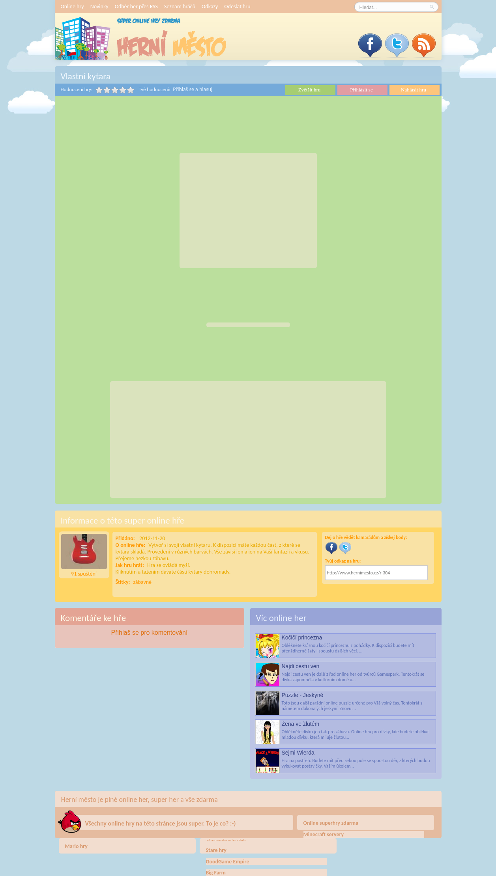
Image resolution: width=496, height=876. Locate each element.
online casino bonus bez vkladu (226, 840)
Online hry (72, 6)
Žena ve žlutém (301, 724)
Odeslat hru (237, 6)
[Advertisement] (248, 210)
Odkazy (210, 6)
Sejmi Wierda (298, 752)
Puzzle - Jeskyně (303, 695)
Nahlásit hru (413, 90)
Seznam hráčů (179, 6)
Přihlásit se (361, 90)
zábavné (142, 582)
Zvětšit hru (309, 90)
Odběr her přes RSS (136, 6)
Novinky (99, 6)
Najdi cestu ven (301, 666)
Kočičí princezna (302, 637)
